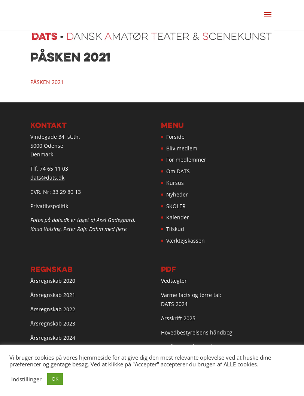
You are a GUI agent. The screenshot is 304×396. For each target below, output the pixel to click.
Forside (175, 136)
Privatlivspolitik (49, 206)
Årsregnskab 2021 (52, 294)
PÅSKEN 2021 (47, 82)
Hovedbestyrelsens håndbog (196, 332)
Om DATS (178, 171)
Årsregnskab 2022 (52, 309)
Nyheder (177, 194)
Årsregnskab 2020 (52, 280)
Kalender (177, 217)
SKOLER (176, 206)
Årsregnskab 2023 (52, 323)
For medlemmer (186, 159)
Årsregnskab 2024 (52, 337)
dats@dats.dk (47, 177)
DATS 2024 (174, 304)
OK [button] (55, 378)
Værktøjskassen (185, 240)
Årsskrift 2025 (178, 318)
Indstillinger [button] (26, 379)
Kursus (175, 182)
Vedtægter (174, 280)
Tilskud (175, 228)
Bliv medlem (181, 148)
